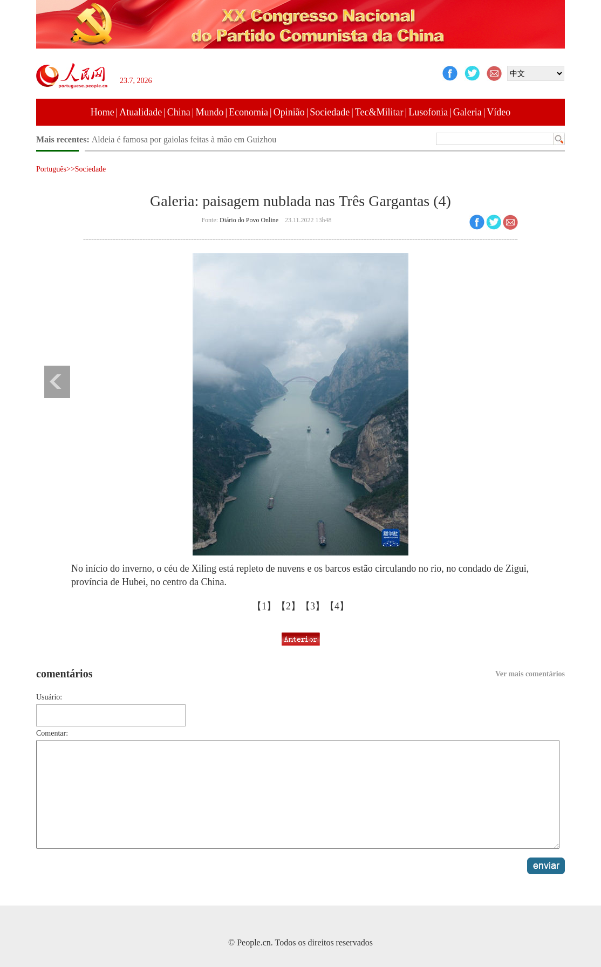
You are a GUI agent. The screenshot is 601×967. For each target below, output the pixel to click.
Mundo (209, 112)
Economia (248, 112)
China (178, 112)
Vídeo (498, 112)
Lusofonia (428, 112)
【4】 (337, 606)
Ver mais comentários (530, 674)
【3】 (312, 606)
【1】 (264, 606)
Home (102, 112)
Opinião (289, 112)
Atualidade (140, 112)
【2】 (288, 606)
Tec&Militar (379, 112)
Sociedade (330, 112)
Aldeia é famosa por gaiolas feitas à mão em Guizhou (184, 139)
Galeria (467, 112)
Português (51, 169)
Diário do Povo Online (249, 220)
